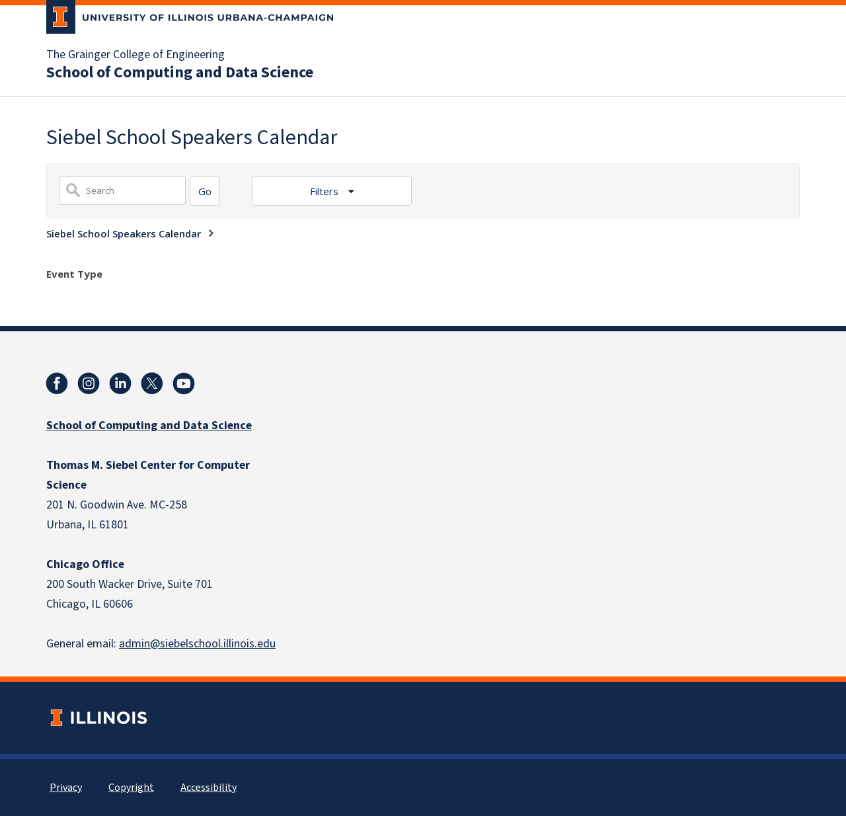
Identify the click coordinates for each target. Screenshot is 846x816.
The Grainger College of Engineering (135, 55)
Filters (325, 191)
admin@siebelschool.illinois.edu (197, 643)
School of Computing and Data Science (179, 73)
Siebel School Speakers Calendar (123, 233)
